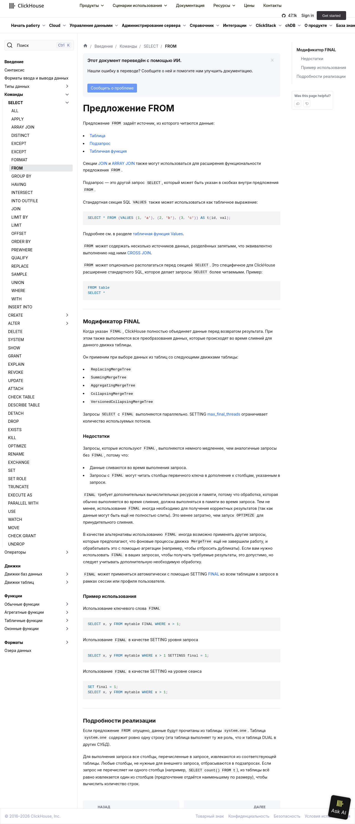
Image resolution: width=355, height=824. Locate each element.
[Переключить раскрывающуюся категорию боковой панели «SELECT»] (67, 102)
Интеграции (235, 25)
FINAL (213, 574)
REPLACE (20, 266)
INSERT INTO (20, 306)
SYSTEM (16, 339)
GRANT (15, 356)
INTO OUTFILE (24, 200)
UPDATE (15, 380)
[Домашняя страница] (85, 46)
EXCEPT (18, 143)
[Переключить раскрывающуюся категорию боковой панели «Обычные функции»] (67, 604)
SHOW (14, 348)
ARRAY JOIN (22, 127)
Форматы (13, 642)
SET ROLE (17, 478)
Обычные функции (21, 604)
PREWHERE (21, 249)
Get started (331, 16)
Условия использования (327, 816)
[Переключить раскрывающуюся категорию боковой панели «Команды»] (67, 94)
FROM (17, 168)
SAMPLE (19, 274)
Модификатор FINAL (315, 49)
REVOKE (15, 372)
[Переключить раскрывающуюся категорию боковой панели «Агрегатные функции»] (67, 612)
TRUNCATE (18, 486)
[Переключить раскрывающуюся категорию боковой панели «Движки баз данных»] (67, 574)
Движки (12, 566)
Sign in (307, 15)
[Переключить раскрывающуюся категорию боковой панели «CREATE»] (67, 315)
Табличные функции (23, 620)
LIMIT (16, 225)
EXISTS (15, 429)
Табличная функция (108, 151)
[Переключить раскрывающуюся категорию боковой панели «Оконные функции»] (67, 628)
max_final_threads (223, 414)
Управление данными (91, 25)
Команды (13, 94)
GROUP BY (21, 176)
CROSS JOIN (139, 252)
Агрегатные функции (24, 612)
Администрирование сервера (151, 25)
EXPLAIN (16, 364)
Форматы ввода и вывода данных (36, 78)
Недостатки (312, 58)
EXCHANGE (18, 462)
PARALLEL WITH (23, 503)
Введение (14, 61)
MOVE (13, 527)
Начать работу (25, 25)
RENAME (16, 454)
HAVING (18, 184)
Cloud (54, 25)
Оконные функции (21, 628)
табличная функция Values (158, 233)
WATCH (15, 519)
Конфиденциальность (248, 816)
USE (12, 511)
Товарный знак (210, 816)
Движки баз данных (23, 574)
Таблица (97, 135)
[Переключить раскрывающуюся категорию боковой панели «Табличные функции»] (67, 620)
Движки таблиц (19, 582)
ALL (15, 110)
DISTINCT (20, 135)
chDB (290, 25)
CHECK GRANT (22, 535)
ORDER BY (21, 241)
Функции (13, 595)
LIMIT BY (19, 217)
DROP (13, 421)
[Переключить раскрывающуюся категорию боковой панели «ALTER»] (67, 323)
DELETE (15, 331)
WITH (16, 298)
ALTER (14, 323)
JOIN (16, 208)
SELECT (15, 102)
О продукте (316, 25)
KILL (12, 437)
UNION (17, 282)
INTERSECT (22, 192)
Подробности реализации (321, 76)
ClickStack (266, 25)
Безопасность (287, 816)
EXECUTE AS (20, 495)
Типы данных (16, 86)
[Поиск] (39, 45)
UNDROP (16, 544)
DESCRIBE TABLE (24, 405)
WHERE (18, 290)
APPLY (17, 119)
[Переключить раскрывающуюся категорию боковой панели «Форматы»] (67, 642)
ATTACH (15, 388)
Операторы (15, 552)
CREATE (15, 315)
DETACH (16, 413)
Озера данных (17, 650)
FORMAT (19, 159)
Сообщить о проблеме (112, 88)
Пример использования (323, 67)
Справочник (202, 25)
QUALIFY (19, 257)
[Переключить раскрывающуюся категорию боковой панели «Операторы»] (67, 552)
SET (11, 470)
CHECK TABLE (21, 397)
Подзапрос (100, 143)
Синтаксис (14, 70)
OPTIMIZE (17, 446)
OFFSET (18, 233)
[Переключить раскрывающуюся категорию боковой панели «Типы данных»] (67, 86)
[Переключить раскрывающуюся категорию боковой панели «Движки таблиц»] (67, 582)
